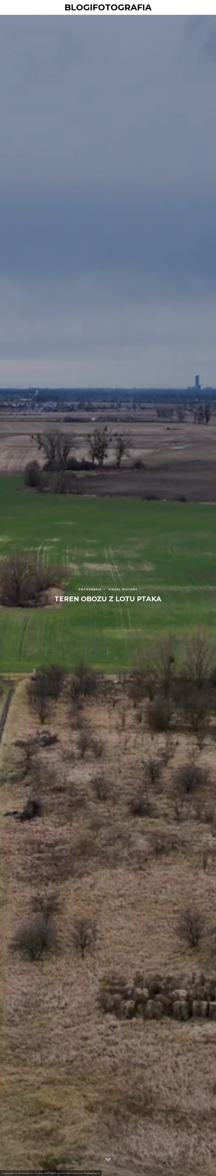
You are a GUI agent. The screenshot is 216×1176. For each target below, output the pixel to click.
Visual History (123, 589)
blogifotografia (108, 7)
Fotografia (91, 589)
